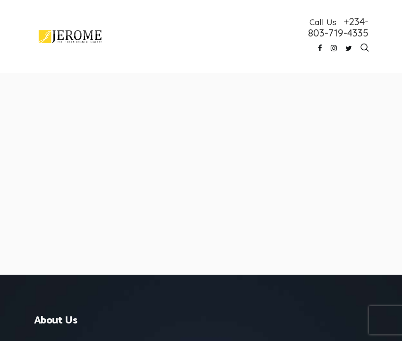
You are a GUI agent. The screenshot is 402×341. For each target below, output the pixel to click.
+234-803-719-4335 (338, 27)
